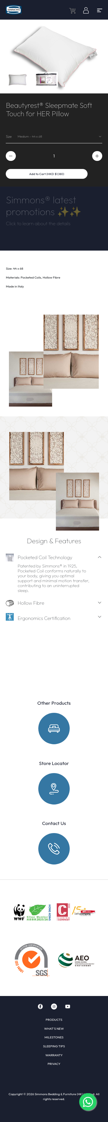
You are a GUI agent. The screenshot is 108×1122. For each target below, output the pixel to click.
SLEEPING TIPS (54, 1046)
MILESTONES (54, 1037)
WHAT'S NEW (54, 1029)
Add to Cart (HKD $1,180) (46, 174)
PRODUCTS (54, 1020)
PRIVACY (54, 1064)
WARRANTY (53, 1055)
